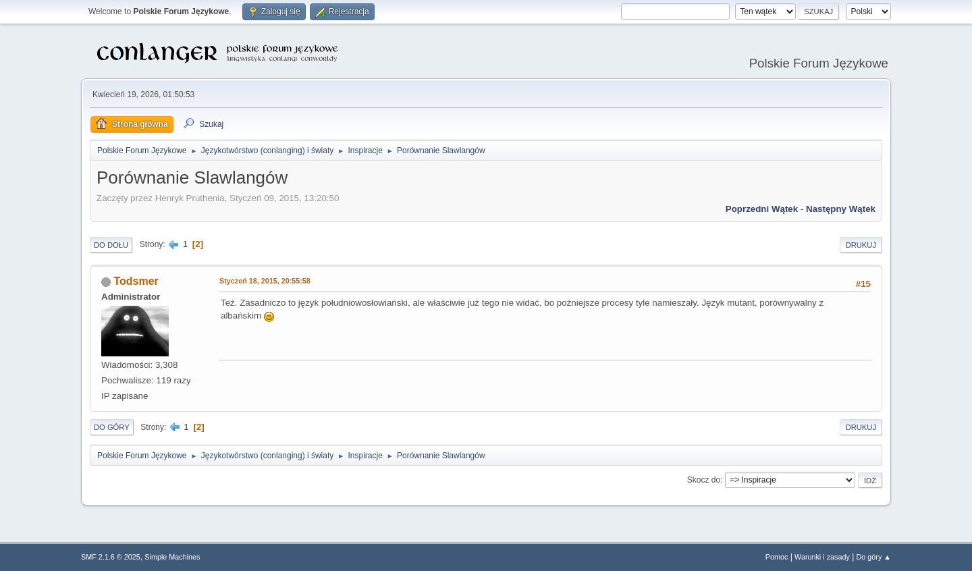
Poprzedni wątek (762, 209)
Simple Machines (172, 557)
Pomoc (776, 557)
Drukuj (861, 245)
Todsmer (135, 281)
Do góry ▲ (874, 557)
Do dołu (111, 245)
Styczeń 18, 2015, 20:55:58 (264, 281)
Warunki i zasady (822, 557)
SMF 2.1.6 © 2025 (110, 557)
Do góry (112, 427)
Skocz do (703, 480)
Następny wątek (840, 209)
